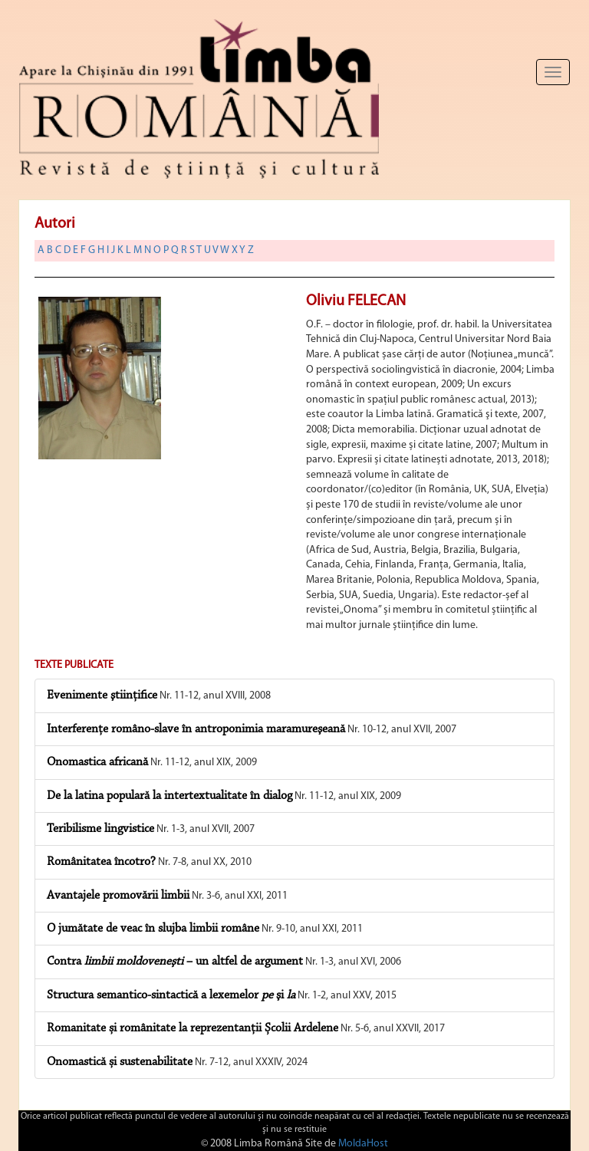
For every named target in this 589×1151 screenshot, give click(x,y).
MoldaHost (363, 1143)
